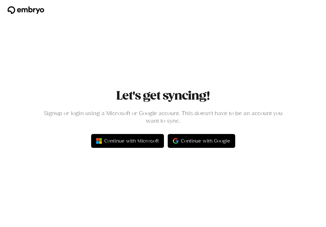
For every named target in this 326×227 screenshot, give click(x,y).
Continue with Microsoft (127, 141)
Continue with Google (201, 141)
